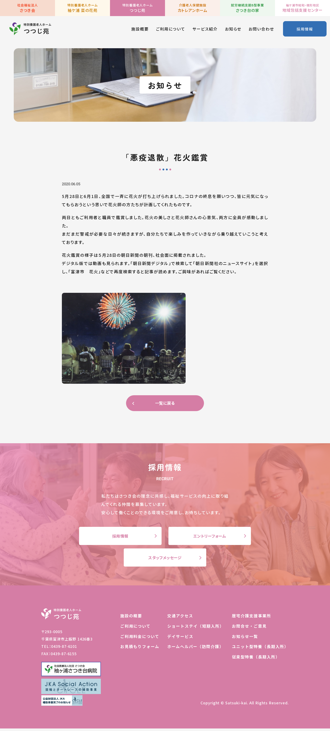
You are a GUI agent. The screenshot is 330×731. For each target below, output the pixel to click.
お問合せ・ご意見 (249, 628)
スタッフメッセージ (164, 559)
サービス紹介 (204, 30)
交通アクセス (180, 618)
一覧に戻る (165, 403)
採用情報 (304, 29)
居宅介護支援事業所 (251, 618)
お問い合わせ (261, 30)
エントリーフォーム (209, 537)
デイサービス (180, 638)
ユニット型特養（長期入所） (260, 649)
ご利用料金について (139, 638)
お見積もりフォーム (139, 649)
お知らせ (233, 30)
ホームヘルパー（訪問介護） (195, 649)
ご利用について (170, 30)
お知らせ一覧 (245, 638)
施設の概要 (131, 618)
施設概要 (139, 30)
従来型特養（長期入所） (256, 659)
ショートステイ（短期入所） (195, 628)
